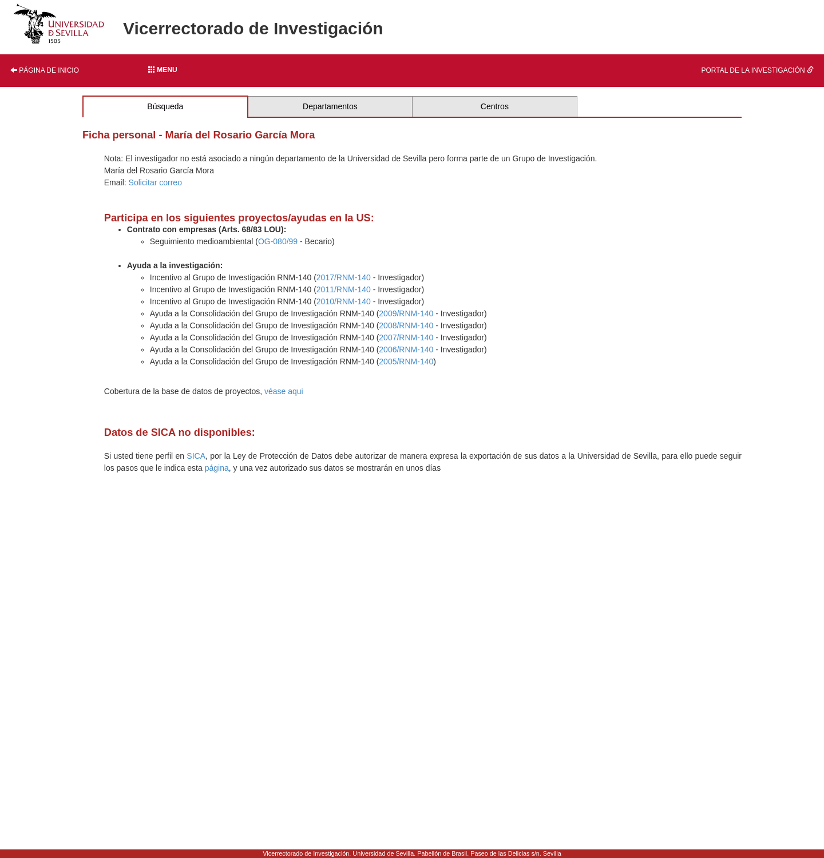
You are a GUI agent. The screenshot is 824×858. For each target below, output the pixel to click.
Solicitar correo (155, 182)
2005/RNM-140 (406, 361)
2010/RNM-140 (343, 301)
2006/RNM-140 (406, 349)
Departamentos (330, 106)
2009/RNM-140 (406, 313)
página (217, 467)
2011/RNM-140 (343, 289)
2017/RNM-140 (343, 277)
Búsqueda (165, 106)
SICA (196, 455)
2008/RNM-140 (406, 325)
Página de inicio (44, 70)
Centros (495, 106)
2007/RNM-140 (406, 337)
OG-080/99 (278, 241)
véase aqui (283, 391)
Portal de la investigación (758, 70)
